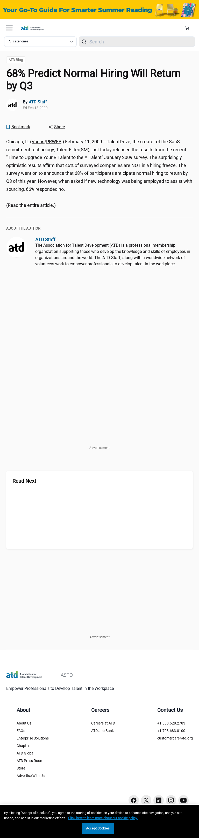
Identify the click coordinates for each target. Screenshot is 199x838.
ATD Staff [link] (38, 102)
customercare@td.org (175, 738)
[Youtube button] (183, 800)
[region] (99, 821)
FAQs (21, 731)
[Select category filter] (40, 41)
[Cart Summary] (189, 28)
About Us (24, 723)
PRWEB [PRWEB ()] (53, 141)
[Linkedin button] (158, 800)
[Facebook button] (134, 800)
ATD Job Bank (102, 731)
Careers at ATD (103, 723)
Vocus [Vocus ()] (38, 141)
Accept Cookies (98, 828)
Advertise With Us (31, 776)
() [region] (31, 205)
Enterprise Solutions (33, 738)
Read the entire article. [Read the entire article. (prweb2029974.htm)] (31, 205)
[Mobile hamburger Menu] (9, 28)
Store (21, 768)
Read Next (24, 481)
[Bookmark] (18, 127)
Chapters (24, 746)
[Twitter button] (146, 800)
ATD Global (25, 753)
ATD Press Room (30, 761)
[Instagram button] (171, 800)
